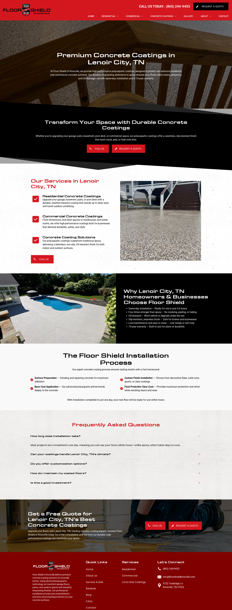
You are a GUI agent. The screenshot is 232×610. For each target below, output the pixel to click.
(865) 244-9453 (171, 564)
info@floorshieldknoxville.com (179, 572)
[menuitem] (87, 16)
